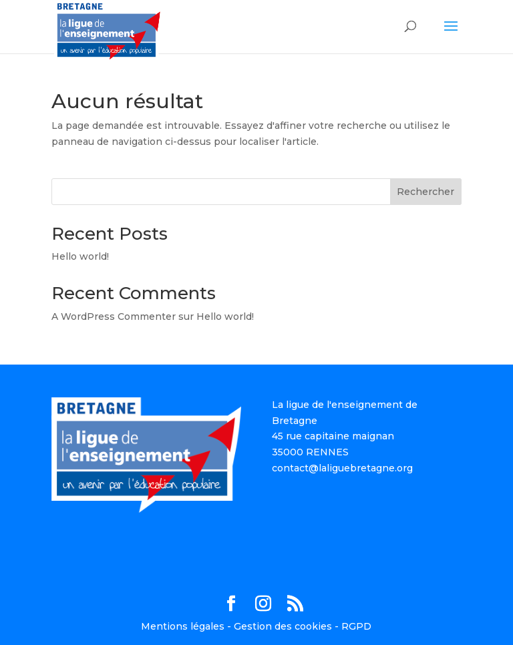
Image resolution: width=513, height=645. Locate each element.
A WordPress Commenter (113, 316)
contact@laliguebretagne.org (342, 468)
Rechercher (425, 192)
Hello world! (80, 256)
